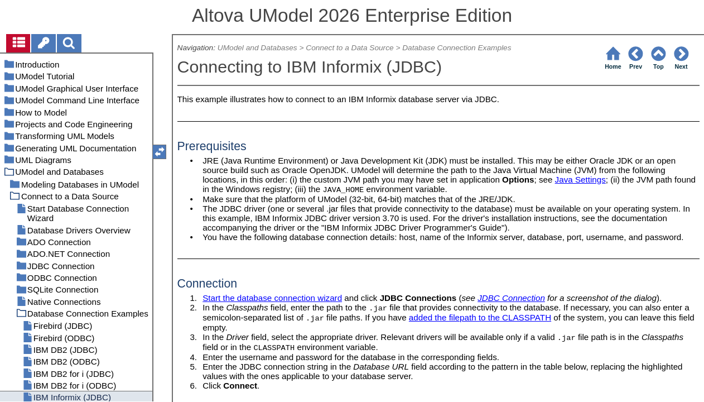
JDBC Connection (511, 298)
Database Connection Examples (456, 48)
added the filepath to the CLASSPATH (480, 317)
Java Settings (580, 179)
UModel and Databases (257, 48)
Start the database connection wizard (272, 298)
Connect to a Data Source (349, 48)
